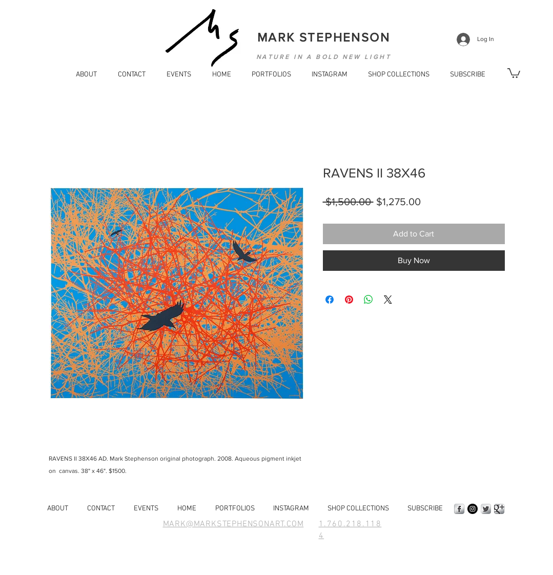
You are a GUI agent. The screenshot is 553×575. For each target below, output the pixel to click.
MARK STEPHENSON (323, 37)
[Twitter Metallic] (486, 509)
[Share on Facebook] (329, 299)
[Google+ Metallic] (499, 509)
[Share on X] (388, 299)
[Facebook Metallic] (459, 509)
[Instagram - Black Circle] (472, 509)
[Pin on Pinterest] (349, 299)
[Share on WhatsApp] (368, 299)
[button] (465, 75)
